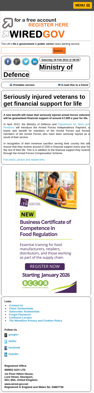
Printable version (22, 84)
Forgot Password (20, 314)
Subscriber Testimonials (24, 311)
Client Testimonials (21, 308)
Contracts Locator (20, 317)
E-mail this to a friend (73, 84)
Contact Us (16, 305)
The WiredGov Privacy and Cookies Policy (35, 320)
